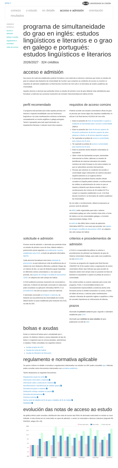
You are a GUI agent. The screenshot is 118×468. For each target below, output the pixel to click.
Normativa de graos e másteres (35, 388)
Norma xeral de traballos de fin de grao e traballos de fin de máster (48, 400)
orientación (96, 10)
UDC (87, 322)
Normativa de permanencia (33, 394)
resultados (17, 15)
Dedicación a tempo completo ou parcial (38, 391)
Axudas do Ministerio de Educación (39, 353)
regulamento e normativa (12, 42)
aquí (104, 365)
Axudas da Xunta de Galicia (36, 350)
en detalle (48, 10)
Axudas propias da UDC (34, 347)
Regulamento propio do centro (35, 377)
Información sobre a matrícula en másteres (39, 383)
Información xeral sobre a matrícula (36, 380)
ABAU (74, 210)
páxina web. (79, 259)
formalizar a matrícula (50, 295)
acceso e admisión (72, 10)
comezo (16, 10)
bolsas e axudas (12, 37)
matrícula (74, 223)
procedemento (28, 291)
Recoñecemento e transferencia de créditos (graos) (42, 386)
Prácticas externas (30, 397)
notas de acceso (12, 47)
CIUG (83, 315)
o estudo (31, 10)
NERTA (26, 256)
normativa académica (69, 368)
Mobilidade (28, 403)
